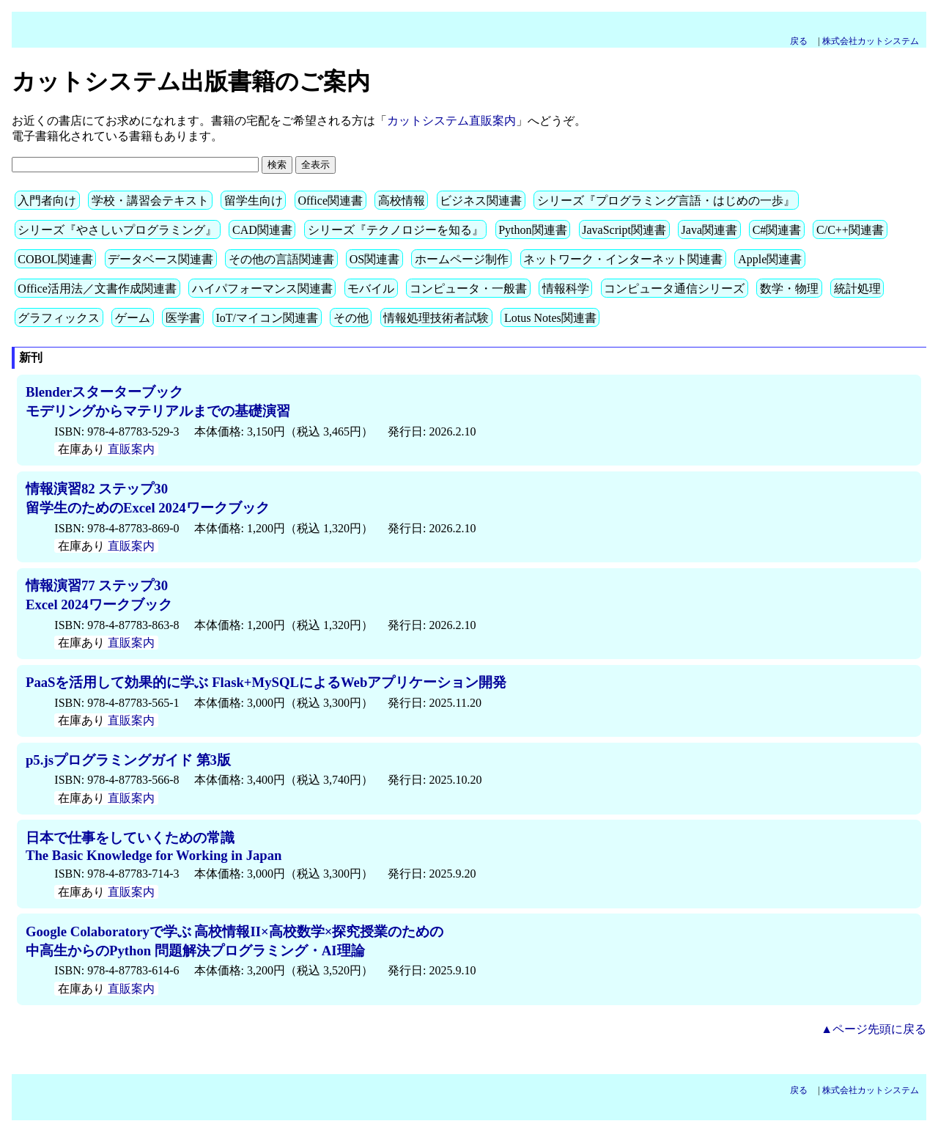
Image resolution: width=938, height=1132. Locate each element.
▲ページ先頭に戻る (873, 1029)
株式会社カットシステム (870, 41)
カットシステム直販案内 (451, 120)
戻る (803, 41)
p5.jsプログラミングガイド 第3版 (128, 760)
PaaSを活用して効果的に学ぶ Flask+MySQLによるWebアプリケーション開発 (266, 682)
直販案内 (131, 449)
